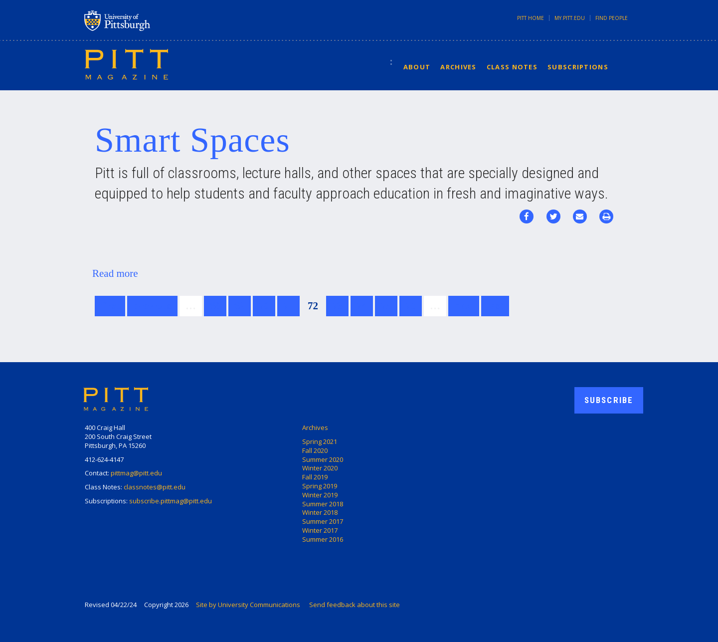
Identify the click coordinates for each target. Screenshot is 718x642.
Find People (611, 18)
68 (215, 306)
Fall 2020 (315, 450)
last (495, 306)
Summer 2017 (322, 521)
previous (152, 306)
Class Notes (512, 66)
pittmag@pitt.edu (136, 472)
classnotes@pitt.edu (154, 486)
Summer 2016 (322, 539)
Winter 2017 (320, 530)
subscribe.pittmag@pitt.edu (170, 500)
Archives (458, 66)
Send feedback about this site (354, 604)
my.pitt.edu (569, 18)
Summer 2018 (322, 503)
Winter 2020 (320, 467)
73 (337, 306)
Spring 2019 (319, 485)
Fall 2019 (315, 476)
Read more (115, 273)
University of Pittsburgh (156, 20)
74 (362, 306)
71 (288, 306)
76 (410, 306)
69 (239, 306)
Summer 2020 (322, 459)
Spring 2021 (319, 441)
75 (386, 306)
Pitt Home (530, 18)
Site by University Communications (248, 604)
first (110, 306)
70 (264, 306)
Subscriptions (577, 66)
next (464, 306)
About (417, 66)
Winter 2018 (320, 512)
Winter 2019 (320, 494)
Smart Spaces (192, 140)
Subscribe (608, 400)
